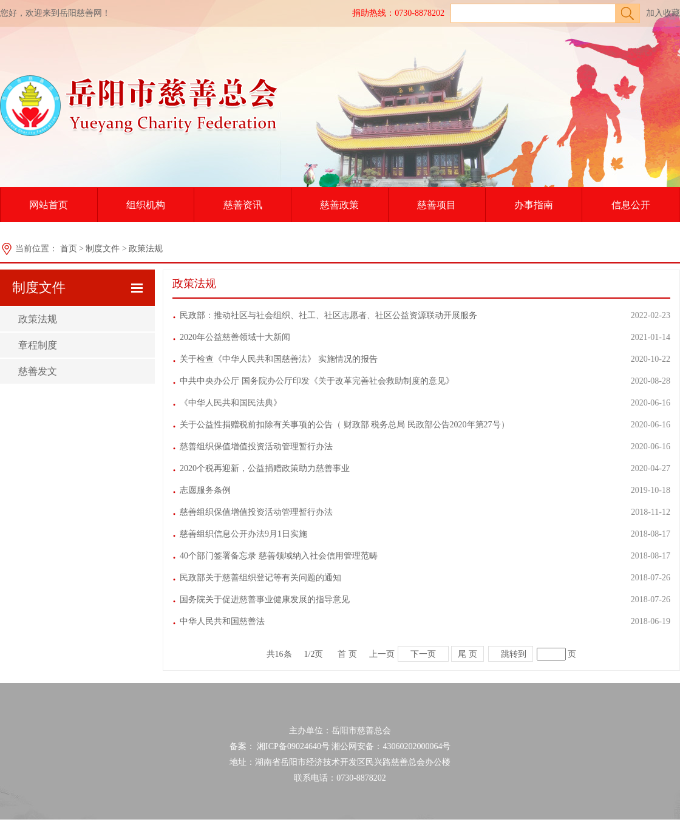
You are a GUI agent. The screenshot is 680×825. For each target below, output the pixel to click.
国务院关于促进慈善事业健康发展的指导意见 (265, 599)
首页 (68, 248)
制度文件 (103, 248)
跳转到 (513, 654)
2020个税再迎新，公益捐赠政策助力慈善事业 (265, 468)
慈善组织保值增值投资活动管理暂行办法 (256, 446)
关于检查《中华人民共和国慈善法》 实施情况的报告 (279, 359)
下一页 (423, 654)
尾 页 (467, 654)
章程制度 (37, 345)
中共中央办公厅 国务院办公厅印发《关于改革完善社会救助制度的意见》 (317, 380)
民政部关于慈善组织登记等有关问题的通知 (260, 577)
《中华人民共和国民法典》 (231, 402)
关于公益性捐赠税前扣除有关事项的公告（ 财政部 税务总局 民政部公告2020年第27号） (344, 424)
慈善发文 (37, 371)
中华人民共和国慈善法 (222, 621)
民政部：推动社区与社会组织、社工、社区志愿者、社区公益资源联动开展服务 (328, 315)
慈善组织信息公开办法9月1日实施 (243, 533)
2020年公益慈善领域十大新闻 (235, 337)
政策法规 (146, 248)
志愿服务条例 (205, 490)
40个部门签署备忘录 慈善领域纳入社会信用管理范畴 (279, 555)
